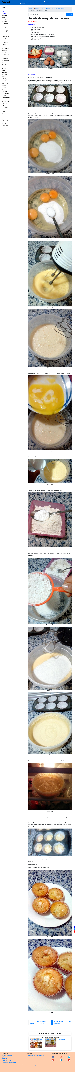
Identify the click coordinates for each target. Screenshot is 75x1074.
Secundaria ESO (6, 97)
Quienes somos (6, 1057)
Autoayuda (4, 50)
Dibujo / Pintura (6, 80)
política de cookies (48, 1064)
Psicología (4, 91)
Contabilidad (5, 58)
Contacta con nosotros (33, 1057)
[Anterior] (43, 1022)
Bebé (3, 89)
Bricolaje (4, 87)
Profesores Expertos (7, 1060)
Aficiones (4, 74)
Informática (5, 32)
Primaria (4, 95)
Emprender (6, 54)
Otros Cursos (5, 124)
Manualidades (5, 48)
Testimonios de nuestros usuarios (35, 1055)
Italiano (6, 28)
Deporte (4, 78)
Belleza (4, 85)
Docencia (4, 82)
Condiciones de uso (31, 1064)
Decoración (5, 83)
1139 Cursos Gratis (25, 2)
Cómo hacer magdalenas (58, 8)
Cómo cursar (37, 2)
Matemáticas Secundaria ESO (5, 103)
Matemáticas (5, 68)
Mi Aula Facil (67, 2)
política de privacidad (39, 1064)
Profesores (55, 2)
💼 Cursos (36, 8)
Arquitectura (5, 125)
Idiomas (4, 19)
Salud (3, 76)
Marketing (6, 60)
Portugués (6, 30)
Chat (32, 2)
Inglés (5, 21)
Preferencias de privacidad (9, 1062)
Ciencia (4, 64)
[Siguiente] (62, 1022)
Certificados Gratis (46, 2)
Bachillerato (5, 113)
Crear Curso (23, 3)
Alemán (6, 26)
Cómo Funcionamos (7, 1055)
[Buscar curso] (46, 14)
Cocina (3, 62)
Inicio (3, 8)
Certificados (5, 1058)
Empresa (4, 52)
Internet (4, 46)
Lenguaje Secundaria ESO (5, 110)
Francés (6, 23)
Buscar (70, 14)
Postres (48, 8)
